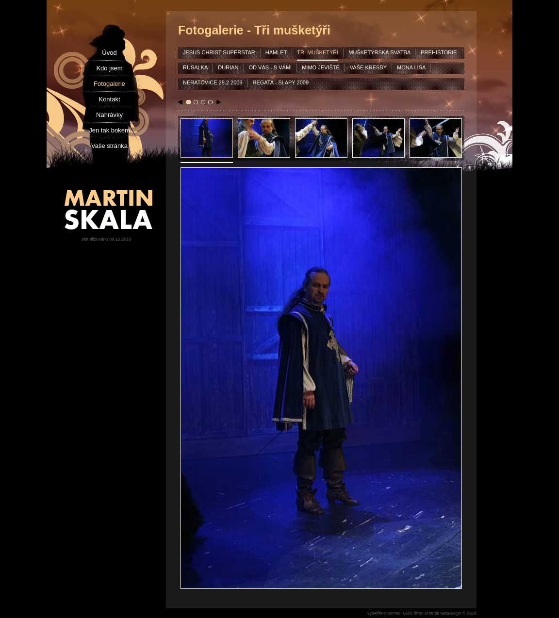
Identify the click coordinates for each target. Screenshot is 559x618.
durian (228, 67)
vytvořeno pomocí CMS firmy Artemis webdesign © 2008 (422, 613)
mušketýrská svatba (379, 52)
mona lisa (411, 67)
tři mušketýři (317, 52)
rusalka (195, 67)
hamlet (276, 52)
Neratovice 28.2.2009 (213, 82)
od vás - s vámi (270, 67)
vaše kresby (368, 67)
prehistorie (439, 52)
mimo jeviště (321, 67)
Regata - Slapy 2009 (281, 82)
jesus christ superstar (219, 52)
